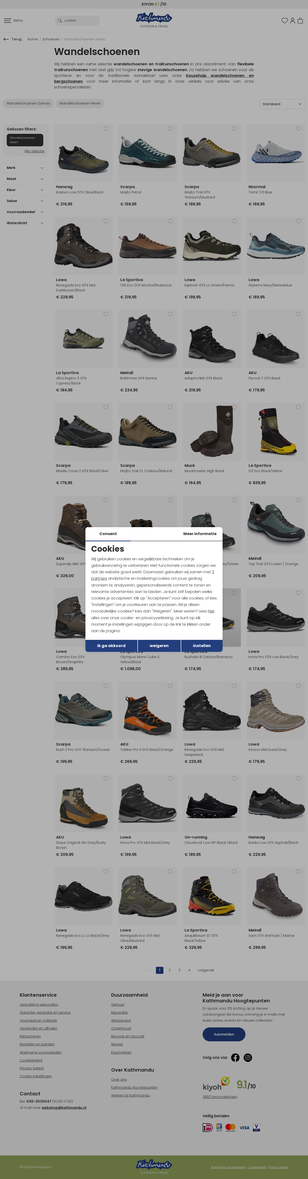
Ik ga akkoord (111, 645)
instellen (202, 645)
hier (211, 611)
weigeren (159, 645)
